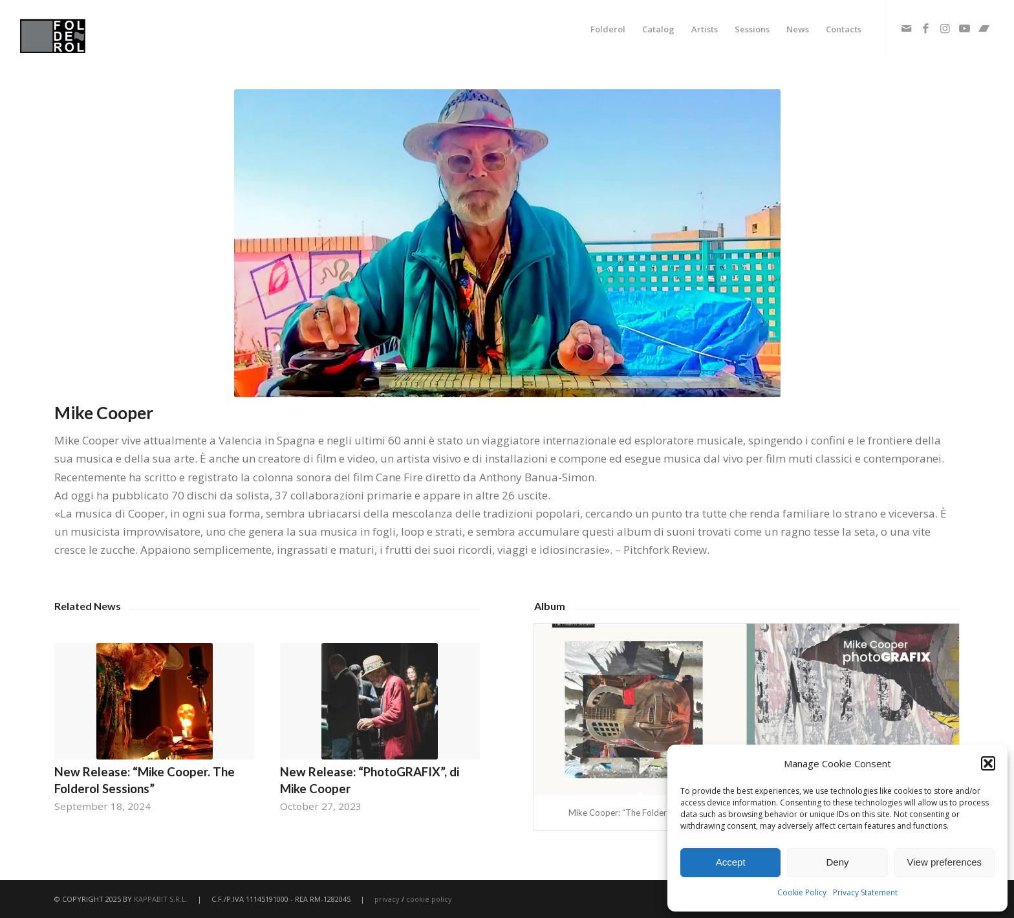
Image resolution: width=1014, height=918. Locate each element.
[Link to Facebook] (926, 28)
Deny (837, 862)
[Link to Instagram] (945, 28)
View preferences (944, 862)
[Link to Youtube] (965, 28)
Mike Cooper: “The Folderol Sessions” (639, 812)
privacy (387, 899)
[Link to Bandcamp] (984, 28)
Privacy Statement (865, 892)
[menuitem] (608, 29)
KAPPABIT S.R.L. (161, 899)
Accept (731, 862)
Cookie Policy (801, 892)
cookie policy (429, 899)
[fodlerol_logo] (83, 29)
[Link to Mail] (906, 28)
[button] (988, 763)
